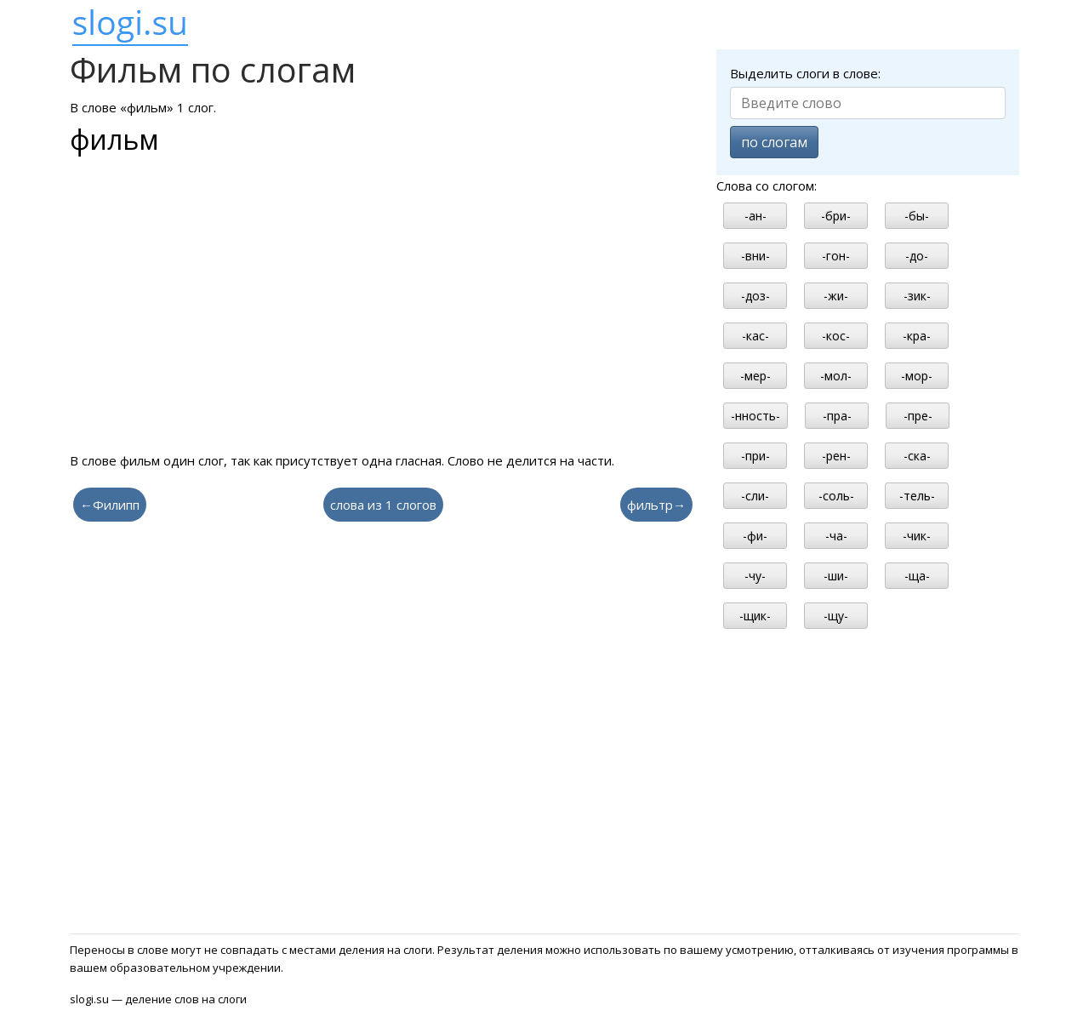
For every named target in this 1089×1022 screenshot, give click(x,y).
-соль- (836, 496)
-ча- (836, 536)
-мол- (836, 376)
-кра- (917, 336)
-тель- (917, 496)
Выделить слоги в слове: (805, 73)
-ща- (917, 576)
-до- (916, 256)
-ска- (917, 456)
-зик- (917, 296)
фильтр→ (656, 504)
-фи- (755, 536)
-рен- (836, 456)
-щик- (755, 616)
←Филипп (110, 504)
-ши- (836, 576)
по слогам (774, 142)
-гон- (836, 256)
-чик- (917, 536)
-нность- (755, 416)
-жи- (836, 296)
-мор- (916, 376)
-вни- (755, 256)
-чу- (755, 576)
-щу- (836, 616)
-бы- (916, 216)
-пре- (918, 416)
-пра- (837, 416)
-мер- (755, 376)
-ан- (755, 216)
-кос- (836, 336)
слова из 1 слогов (383, 504)
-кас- (755, 336)
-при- (755, 456)
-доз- (755, 296)
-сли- (755, 496)
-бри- (836, 216)
